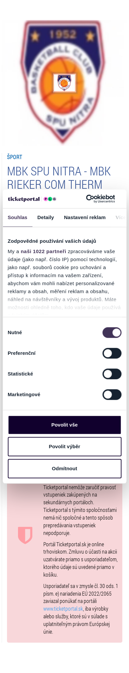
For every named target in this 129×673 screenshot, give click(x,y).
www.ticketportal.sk (63, 608)
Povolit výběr (64, 446)
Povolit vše (64, 425)
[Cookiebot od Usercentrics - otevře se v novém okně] (87, 198)
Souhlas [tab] (17, 217)
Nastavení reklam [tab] (85, 217)
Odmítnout (64, 468)
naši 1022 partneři (43, 251)
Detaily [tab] (45, 217)
